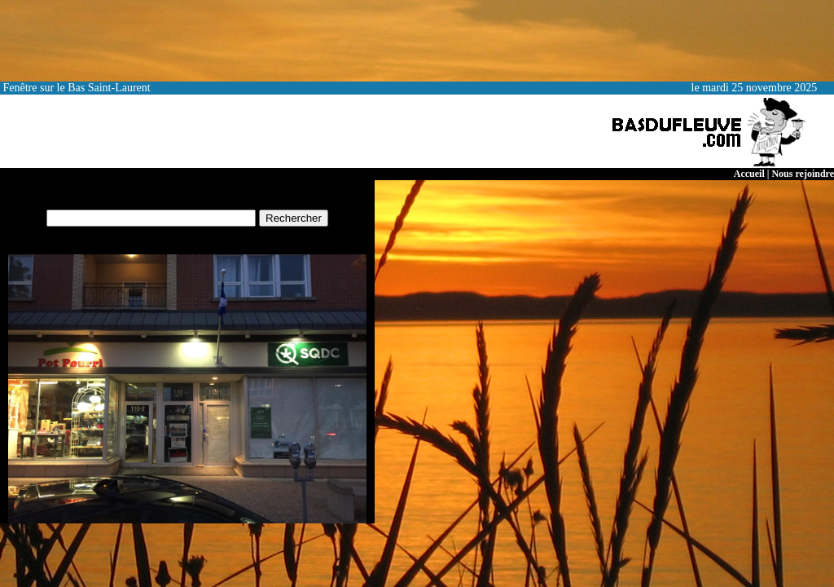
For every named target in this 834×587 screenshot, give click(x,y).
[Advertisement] (296, 131)
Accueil (749, 173)
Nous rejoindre (802, 173)
